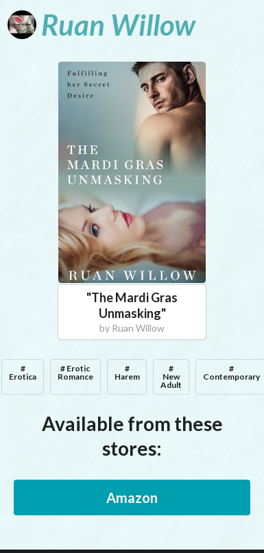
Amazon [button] (132, 497)
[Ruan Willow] (101, 24)
